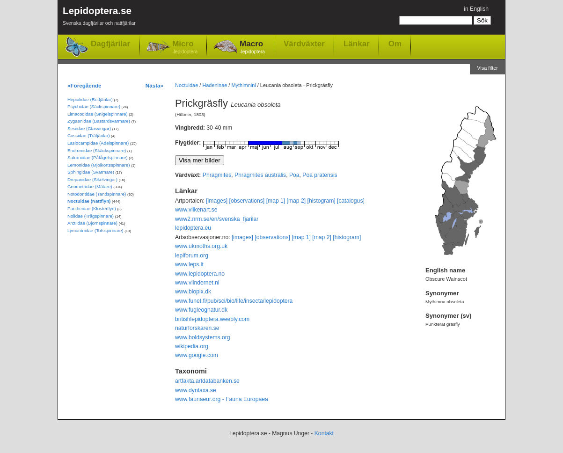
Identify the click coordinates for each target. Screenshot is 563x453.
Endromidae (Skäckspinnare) (96, 150)
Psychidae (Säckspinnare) (93, 106)
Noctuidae (186, 85)
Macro (252, 47)
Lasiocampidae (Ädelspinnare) (98, 143)
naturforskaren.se (197, 328)
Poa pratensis (319, 175)
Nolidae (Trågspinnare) (90, 216)
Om (395, 43)
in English (476, 9)
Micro (184, 47)
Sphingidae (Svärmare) (90, 172)
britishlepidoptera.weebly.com (212, 319)
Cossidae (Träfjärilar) (88, 135)
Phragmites (217, 175)
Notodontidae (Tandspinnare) (96, 194)
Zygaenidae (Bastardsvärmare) (98, 121)
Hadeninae (214, 85)
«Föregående (84, 85)
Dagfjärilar (110, 43)
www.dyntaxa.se (195, 390)
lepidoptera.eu (193, 228)
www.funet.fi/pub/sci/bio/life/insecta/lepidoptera (233, 301)
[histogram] (321, 200)
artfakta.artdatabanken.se (207, 381)
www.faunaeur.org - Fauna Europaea (221, 399)
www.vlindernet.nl (197, 282)
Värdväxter (304, 43)
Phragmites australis (260, 175)
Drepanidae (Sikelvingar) (92, 179)
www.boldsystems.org (202, 337)
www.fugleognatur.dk (201, 310)
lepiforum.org (191, 255)
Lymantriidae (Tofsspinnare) (95, 230)
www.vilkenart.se (196, 209)
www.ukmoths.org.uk (201, 246)
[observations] (247, 200)
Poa (294, 175)
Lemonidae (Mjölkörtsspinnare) (98, 165)
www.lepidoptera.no (200, 273)
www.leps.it (189, 264)
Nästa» (154, 85)
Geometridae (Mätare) (89, 186)
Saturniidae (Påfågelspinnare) (97, 157)
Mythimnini (243, 85)
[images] (216, 200)
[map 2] (296, 200)
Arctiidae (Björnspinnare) (92, 223)
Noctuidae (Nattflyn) (88, 201)
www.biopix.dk (193, 291)
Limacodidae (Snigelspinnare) (97, 114)
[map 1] (275, 200)
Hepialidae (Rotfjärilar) (90, 99)
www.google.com (196, 355)
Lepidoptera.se (99, 17)
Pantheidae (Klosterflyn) (91, 208)
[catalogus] (351, 200)
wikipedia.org (191, 346)
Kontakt (324, 433)
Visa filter (487, 68)
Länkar (357, 43)
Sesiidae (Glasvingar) (89, 128)
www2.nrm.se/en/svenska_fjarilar (216, 219)
